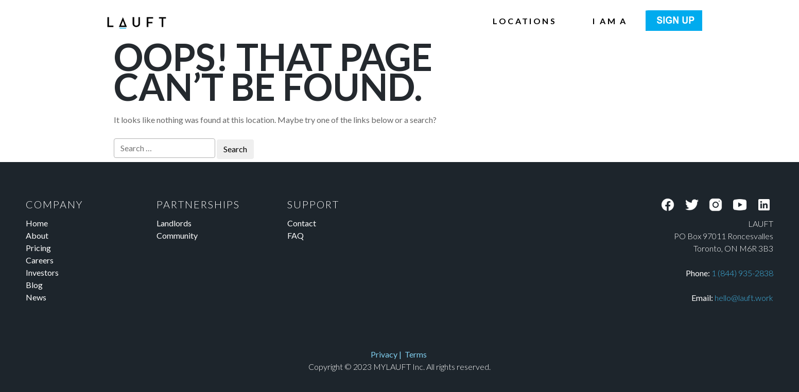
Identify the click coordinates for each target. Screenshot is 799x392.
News (36, 297)
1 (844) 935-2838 (742, 273)
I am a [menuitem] (610, 21)
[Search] (164, 148)
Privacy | (387, 354)
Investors (42, 272)
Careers (40, 260)
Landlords (174, 223)
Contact (301, 223)
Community (177, 235)
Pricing (38, 248)
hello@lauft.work (744, 297)
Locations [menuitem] (525, 21)
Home (37, 223)
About (37, 235)
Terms (416, 354)
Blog (34, 285)
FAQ (295, 235)
